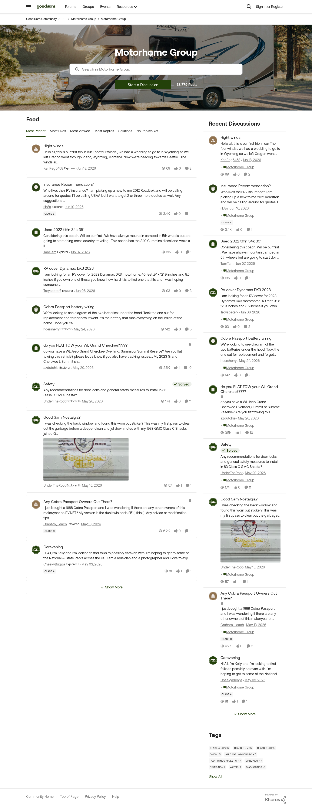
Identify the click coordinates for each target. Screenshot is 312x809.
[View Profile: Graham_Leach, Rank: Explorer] (36, 504)
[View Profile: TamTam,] (213, 244)
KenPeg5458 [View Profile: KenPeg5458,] (230, 160)
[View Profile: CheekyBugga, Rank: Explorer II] (36, 549)
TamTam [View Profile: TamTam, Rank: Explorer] (49, 252)
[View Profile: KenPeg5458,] (213, 140)
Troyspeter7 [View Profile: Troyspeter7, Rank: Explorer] (52, 291)
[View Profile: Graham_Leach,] (213, 596)
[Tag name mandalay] (254, 760)
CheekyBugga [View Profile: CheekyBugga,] (231, 680)
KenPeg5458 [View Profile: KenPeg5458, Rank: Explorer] (53, 168)
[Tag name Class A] (49, 571)
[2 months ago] (84, 290)
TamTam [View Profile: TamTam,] (226, 264)
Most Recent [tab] (36, 131)
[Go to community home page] (46, 6)
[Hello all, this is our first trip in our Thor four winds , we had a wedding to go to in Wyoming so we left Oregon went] (117, 157)
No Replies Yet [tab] (147, 131)
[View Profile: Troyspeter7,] (213, 292)
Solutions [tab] (125, 131)
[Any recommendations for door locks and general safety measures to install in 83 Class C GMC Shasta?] (106, 392)
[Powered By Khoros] (275, 799)
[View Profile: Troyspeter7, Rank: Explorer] (36, 271)
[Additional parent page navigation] (64, 19)
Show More (112, 587)
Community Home (40, 796)
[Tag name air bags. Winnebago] (240, 754)
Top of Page (69, 796)
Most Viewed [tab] (80, 131)
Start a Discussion (143, 84)
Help (115, 796)
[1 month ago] (86, 168)
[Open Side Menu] (28, 6)
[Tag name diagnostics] (255, 767)
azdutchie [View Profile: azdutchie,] (228, 418)
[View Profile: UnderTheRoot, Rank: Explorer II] (36, 387)
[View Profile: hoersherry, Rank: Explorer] (36, 309)
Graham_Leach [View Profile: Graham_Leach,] (232, 625)
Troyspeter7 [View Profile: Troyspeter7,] (229, 312)
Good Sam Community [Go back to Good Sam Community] (41, 19)
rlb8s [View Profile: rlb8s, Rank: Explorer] (47, 207)
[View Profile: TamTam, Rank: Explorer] (36, 232)
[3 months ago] (91, 564)
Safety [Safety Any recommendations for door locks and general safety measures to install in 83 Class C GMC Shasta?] (48, 384)
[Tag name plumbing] (217, 767)
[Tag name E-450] (215, 754)
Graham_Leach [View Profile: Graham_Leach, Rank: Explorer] (55, 524)
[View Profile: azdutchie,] (213, 389)
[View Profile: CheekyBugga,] (213, 660)
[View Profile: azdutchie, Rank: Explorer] (36, 348)
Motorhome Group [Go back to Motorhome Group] (83, 19)
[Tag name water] (235, 767)
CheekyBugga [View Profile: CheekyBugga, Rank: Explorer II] (54, 564)
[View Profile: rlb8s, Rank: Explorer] (36, 187)
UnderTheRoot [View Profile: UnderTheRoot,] (231, 473)
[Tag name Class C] (49, 531)
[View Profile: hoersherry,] (213, 341)
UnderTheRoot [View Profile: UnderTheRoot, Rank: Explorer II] (54, 401)
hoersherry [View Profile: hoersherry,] (228, 361)
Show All (215, 776)
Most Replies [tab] (104, 131)
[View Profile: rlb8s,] (213, 188)
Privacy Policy (95, 796)
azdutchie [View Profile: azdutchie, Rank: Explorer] (51, 368)
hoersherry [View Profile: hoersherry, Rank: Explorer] (51, 329)
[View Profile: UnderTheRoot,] (213, 447)
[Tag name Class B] (49, 213)
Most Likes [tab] (58, 131)
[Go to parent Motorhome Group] (237, 167)
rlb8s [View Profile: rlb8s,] (224, 208)
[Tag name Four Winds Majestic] (225, 760)
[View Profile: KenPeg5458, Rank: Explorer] (36, 149)
